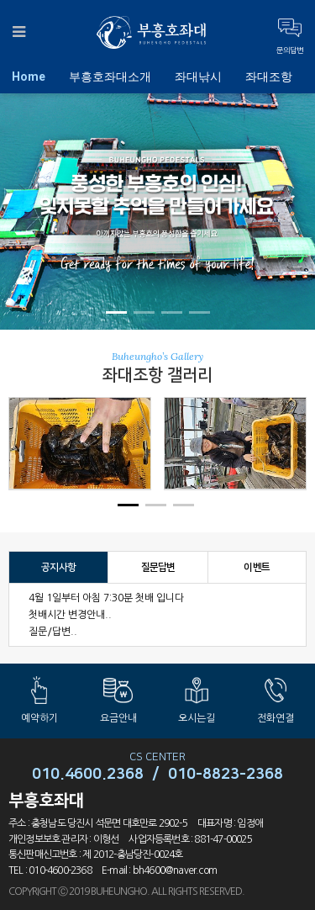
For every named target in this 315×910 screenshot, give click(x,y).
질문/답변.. (53, 632)
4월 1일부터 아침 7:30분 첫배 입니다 (106, 598)
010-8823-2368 (225, 774)
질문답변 (158, 567)
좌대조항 (268, 76)
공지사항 (58, 567)
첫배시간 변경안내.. (70, 615)
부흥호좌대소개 (110, 76)
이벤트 (257, 567)
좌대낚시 (198, 76)
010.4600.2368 (88, 774)
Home (28, 76)
